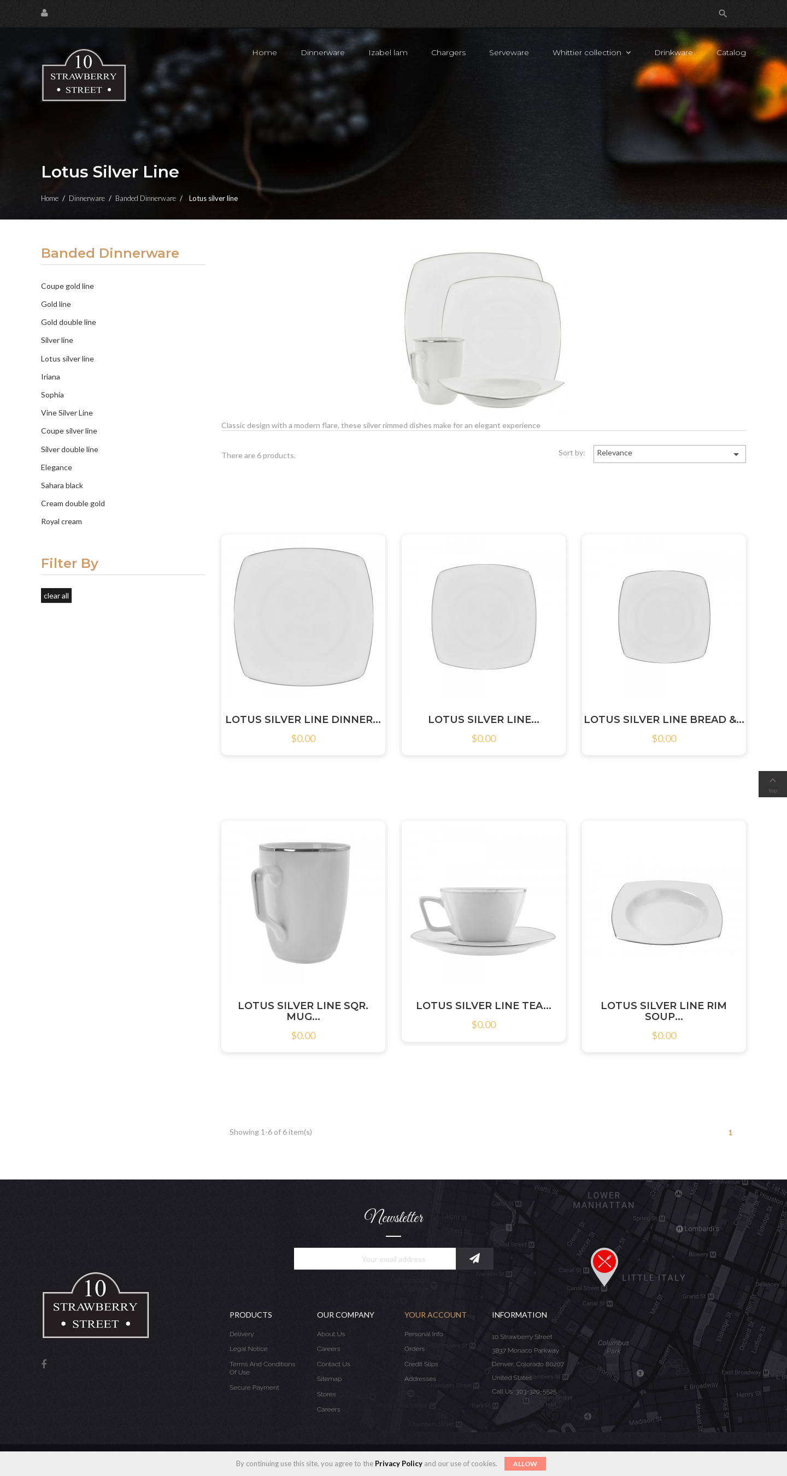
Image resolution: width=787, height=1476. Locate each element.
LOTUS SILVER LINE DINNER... (303, 720)
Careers (328, 1349)
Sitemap (329, 1379)
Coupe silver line (69, 430)
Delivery (242, 1334)
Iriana (50, 376)
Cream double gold (73, 503)
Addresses (420, 1379)
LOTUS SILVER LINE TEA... (483, 1006)
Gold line (56, 304)
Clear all (56, 595)
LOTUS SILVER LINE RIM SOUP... (664, 1011)
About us (331, 1334)
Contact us (333, 1364)
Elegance (56, 467)
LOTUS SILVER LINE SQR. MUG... (303, 1011)
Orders (414, 1349)
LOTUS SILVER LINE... (483, 720)
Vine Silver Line (67, 412)
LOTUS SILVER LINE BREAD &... (664, 720)
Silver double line (69, 449)
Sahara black (62, 485)
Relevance (670, 454)
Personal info (423, 1334)
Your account (435, 1314)
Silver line (57, 340)
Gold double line (68, 322)
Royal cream (61, 521)
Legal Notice (248, 1349)
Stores (326, 1394)
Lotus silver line (67, 358)
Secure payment (254, 1387)
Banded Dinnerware (110, 254)
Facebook (43, 1365)
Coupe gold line (67, 286)
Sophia (52, 394)
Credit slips (421, 1364)
